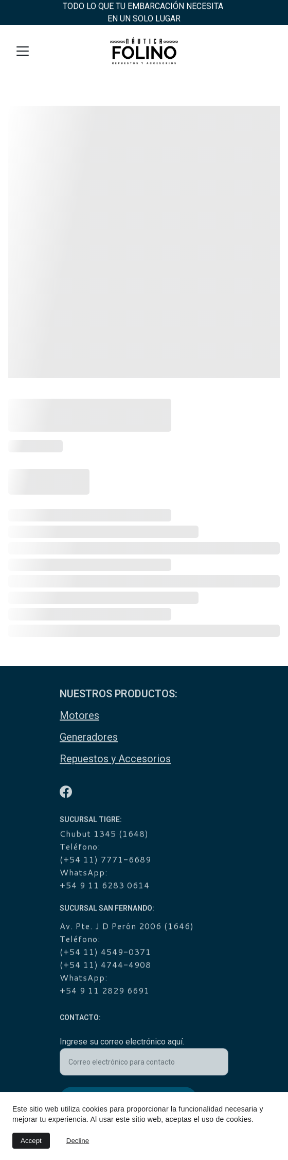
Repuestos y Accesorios (115, 759)
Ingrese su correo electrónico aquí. (122, 1045)
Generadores (89, 737)
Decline (77, 1141)
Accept (31, 1141)
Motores (79, 716)
